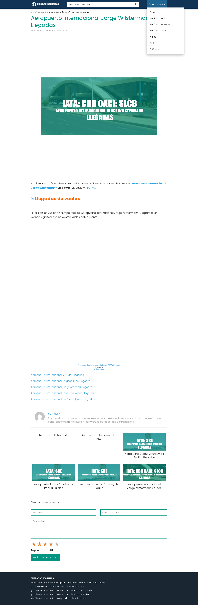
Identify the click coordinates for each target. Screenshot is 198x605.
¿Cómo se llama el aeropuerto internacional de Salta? (59, 586)
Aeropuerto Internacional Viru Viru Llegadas (57, 375)
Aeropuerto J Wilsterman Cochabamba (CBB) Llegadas (99, 365)
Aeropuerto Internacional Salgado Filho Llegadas (60, 381)
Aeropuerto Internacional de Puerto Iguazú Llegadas (63, 399)
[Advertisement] (99, 54)
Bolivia (91, 187)
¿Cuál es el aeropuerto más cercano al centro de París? (60, 594)
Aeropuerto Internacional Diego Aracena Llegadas (61, 387)
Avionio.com (99, 369)
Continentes (156, 4)
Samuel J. (54, 413)
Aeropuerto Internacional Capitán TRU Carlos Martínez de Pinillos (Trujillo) (68, 582)
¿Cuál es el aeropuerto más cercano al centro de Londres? (61, 590)
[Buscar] (136, 4)
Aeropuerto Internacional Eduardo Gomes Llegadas (62, 393)
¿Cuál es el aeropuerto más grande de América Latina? (59, 598)
